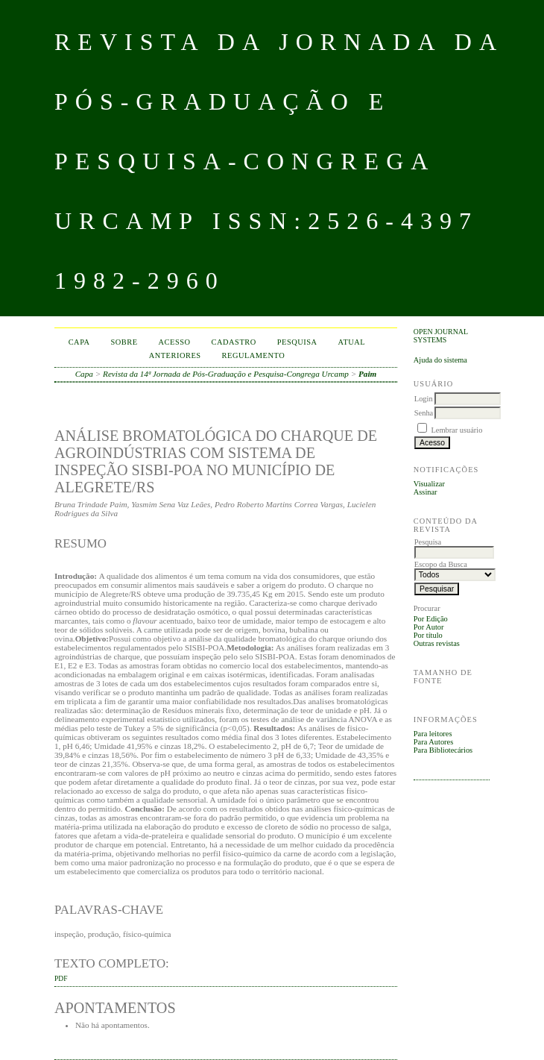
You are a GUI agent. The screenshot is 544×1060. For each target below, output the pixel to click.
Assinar (425, 492)
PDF (60, 978)
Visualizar (429, 484)
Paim (367, 373)
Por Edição (431, 619)
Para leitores (433, 734)
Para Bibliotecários (443, 750)
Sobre (124, 342)
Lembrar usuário (456, 430)
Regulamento (253, 355)
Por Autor (429, 627)
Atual (352, 342)
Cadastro (234, 342)
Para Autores (433, 742)
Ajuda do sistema (440, 360)
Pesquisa (297, 342)
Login (423, 399)
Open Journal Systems (441, 335)
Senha (423, 413)
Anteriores (175, 355)
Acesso (175, 342)
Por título (428, 635)
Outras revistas (437, 643)
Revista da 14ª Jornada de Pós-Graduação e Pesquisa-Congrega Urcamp (226, 373)
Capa (79, 342)
